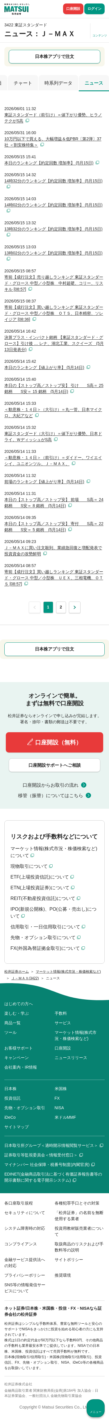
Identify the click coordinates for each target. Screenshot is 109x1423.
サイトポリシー (69, 1259)
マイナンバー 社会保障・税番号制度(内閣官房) (49, 1164)
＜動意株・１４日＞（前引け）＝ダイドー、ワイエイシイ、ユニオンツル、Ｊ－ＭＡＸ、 (53, 460)
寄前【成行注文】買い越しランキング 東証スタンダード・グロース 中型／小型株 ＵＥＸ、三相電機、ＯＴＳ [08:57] (53, 577)
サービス (63, 1023)
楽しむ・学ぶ (16, 1013)
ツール (10, 1032)
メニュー (95, 1411)
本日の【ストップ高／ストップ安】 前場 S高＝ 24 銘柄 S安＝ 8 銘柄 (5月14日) (53, 502)
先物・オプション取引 (24, 1107)
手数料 (61, 1013)
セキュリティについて (24, 1212)
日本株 (10, 1088)
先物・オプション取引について (43, 937)
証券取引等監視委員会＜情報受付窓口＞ (43, 1155)
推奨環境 (63, 1275)
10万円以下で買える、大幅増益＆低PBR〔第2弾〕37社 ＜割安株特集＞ (52, 141)
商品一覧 (12, 1023)
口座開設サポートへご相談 (54, 765)
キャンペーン (16, 1057)
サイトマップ (16, 1127)
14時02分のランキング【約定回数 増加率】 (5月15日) (53, 205)
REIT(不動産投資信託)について (42, 898)
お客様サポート (18, 1048)
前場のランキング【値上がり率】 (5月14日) (44, 481)
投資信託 (12, 1098)
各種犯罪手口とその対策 (77, 1203)
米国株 (61, 1088)
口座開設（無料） (58, 742)
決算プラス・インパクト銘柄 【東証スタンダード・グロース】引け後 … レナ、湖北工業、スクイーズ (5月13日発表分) (54, 343)
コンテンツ (99, 35)
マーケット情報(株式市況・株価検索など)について (53, 852)
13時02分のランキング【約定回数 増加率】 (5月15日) (53, 253)
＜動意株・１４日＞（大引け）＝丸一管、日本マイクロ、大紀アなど (53, 412)
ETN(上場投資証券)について (39, 887)
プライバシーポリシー (24, 1275)
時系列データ (58, 83)
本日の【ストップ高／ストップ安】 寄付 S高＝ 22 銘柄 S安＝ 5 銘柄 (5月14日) (53, 526)
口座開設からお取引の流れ (50, 785)
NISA (59, 1107)
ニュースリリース (71, 1057)
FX (57, 1098)
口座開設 (73, 9)
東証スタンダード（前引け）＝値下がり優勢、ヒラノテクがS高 (53, 117)
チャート (23, 83)
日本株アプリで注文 (54, 56)
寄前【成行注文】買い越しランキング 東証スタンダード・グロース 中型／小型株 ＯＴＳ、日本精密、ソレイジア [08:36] (53, 313)
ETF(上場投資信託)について (39, 876)
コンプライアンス (20, 1244)
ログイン (94, 9)
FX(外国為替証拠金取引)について (45, 948)
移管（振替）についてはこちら (50, 795)
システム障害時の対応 (24, 1228)
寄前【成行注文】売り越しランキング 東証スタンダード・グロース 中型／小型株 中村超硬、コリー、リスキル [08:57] (53, 283)
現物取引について (29, 866)
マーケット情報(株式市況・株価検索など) (76, 1035)
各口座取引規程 (18, 1203)
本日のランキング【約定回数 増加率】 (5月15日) (48, 163)
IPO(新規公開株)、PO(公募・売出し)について (53, 913)
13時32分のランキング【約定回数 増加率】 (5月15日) (53, 229)
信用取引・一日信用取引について (45, 926)
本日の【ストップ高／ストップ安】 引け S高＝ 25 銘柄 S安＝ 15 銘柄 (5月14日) (53, 388)
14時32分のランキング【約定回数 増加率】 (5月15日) (53, 180)
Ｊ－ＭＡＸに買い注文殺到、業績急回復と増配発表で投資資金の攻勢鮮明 (53, 550)
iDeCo (10, 1117)
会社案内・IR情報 (20, 1067)
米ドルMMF (65, 1117)
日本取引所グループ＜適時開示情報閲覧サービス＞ (53, 1145)
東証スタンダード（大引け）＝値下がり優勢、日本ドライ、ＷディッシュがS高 (53, 436)
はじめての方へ (18, 1003)
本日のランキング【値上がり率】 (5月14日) (44, 367)
